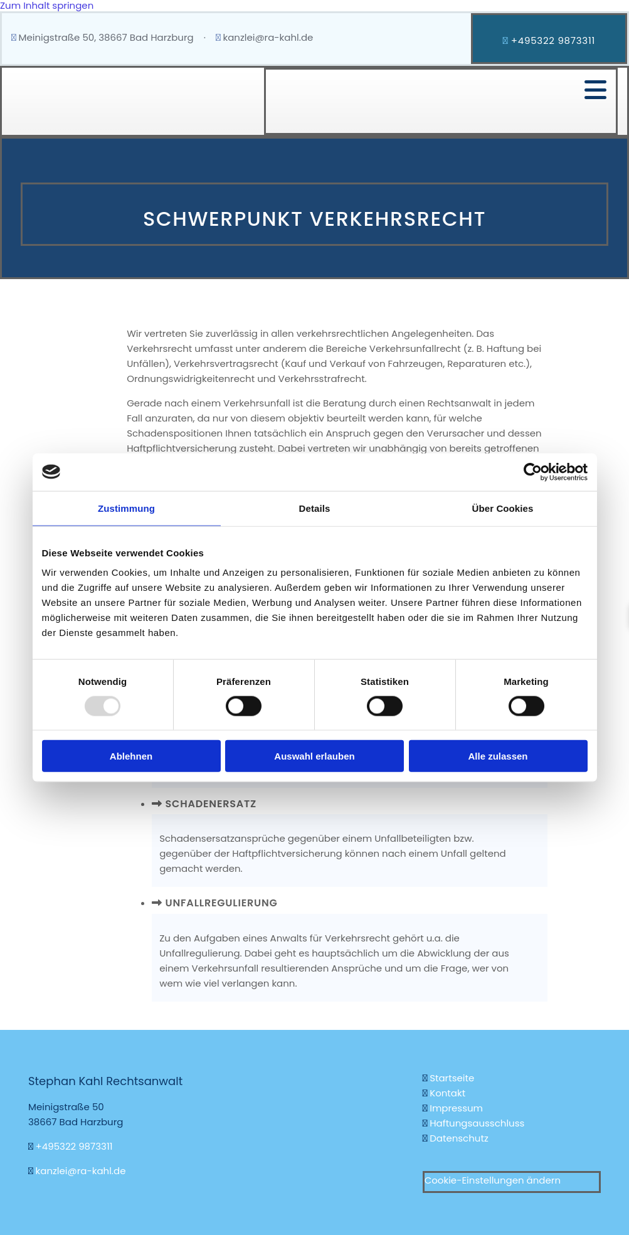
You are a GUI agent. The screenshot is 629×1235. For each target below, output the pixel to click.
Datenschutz (459, 1138)
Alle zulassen (497, 756)
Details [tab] (314, 507)
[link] (157, 803)
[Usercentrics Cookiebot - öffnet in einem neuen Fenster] (533, 471)
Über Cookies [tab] (503, 507)
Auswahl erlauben (314, 756)
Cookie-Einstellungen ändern (493, 1180)
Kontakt (447, 1093)
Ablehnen (131, 756)
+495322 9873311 (74, 1146)
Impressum (456, 1108)
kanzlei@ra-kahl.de (268, 37)
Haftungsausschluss (477, 1123)
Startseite (453, 1077)
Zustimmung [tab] (126, 507)
